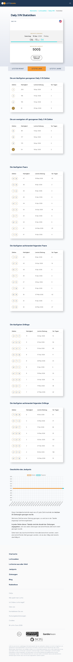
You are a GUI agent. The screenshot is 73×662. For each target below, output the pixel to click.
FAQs (11, 593)
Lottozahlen (43, 11)
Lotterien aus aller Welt (18, 564)
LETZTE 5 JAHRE (55, 69)
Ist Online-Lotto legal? (17, 602)
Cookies (12, 620)
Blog (10, 579)
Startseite (33, 11)
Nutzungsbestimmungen (17, 616)
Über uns (12, 607)
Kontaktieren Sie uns (16, 611)
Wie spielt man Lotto (16, 598)
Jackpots (12, 569)
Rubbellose (13, 584)
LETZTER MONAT (18, 69)
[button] (70, 3)
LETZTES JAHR (37, 69)
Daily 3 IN (51, 11)
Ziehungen (13, 574)
